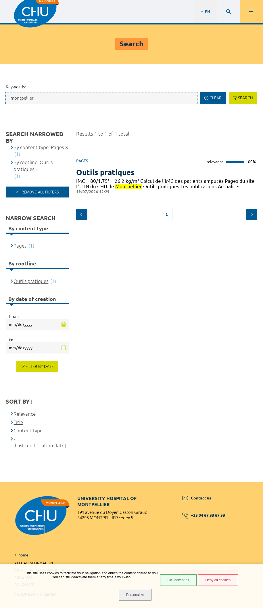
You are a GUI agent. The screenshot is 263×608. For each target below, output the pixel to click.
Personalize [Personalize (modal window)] (135, 595)
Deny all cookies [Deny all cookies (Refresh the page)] (218, 580)
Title (18, 422)
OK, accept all (178, 580)
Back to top (248, 482)
